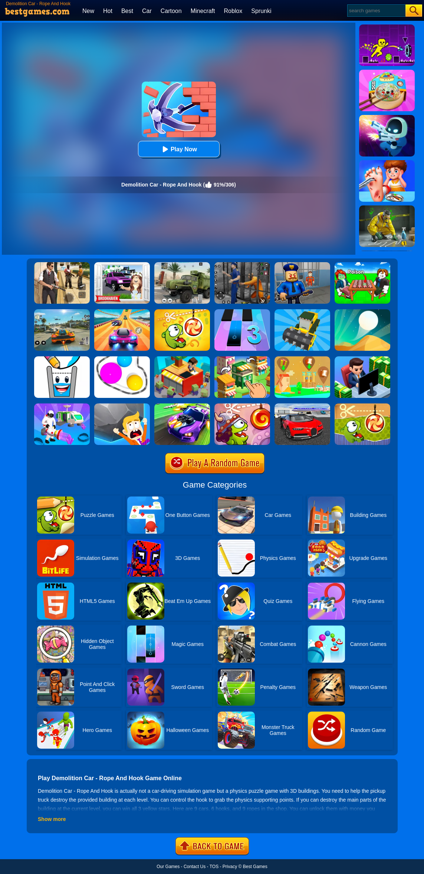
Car (147, 11)
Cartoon (171, 11)
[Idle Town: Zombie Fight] (182, 359)
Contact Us (195, 866)
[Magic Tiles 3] (242, 311)
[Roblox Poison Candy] (362, 264)
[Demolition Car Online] (302, 311)
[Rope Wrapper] (122, 359)
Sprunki (261, 11)
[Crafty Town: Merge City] (242, 359)
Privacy (230, 866)
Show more (52, 819)
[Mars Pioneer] (62, 406)
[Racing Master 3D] (122, 311)
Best (127, 11)
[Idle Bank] (362, 359)
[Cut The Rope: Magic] (182, 311)
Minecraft (203, 11)
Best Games (255, 866)
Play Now (178, 149)
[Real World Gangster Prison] (242, 264)
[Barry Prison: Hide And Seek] (302, 264)
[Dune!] (362, 311)
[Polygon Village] (302, 359)
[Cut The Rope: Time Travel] (242, 406)
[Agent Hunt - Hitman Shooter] (62, 264)
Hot (107, 11)
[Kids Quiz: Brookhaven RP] (122, 264)
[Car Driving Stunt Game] (302, 406)
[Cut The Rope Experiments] (362, 406)
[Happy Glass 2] (62, 359)
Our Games (168, 866)
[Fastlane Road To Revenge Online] (182, 406)
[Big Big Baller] (122, 406)
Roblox (233, 11)
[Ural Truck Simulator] (182, 264)
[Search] (376, 10)
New (88, 11)
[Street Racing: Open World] (62, 311)
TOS (214, 866)
